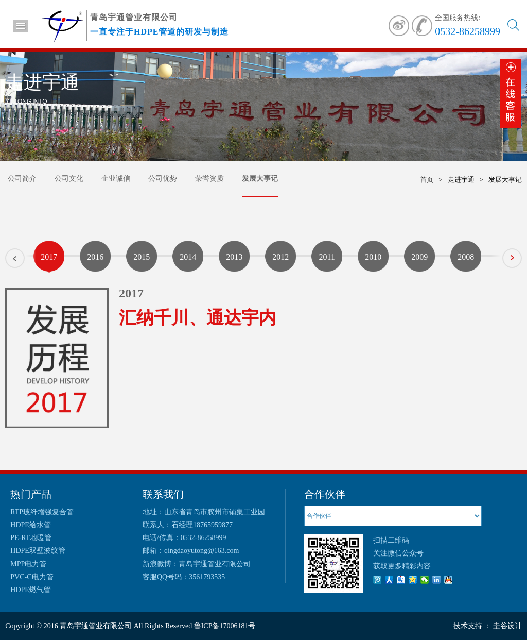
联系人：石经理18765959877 (188, 525)
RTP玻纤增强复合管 (42, 512)
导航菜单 (20, 26)
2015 (141, 256)
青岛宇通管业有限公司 (96, 626)
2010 (373, 256)
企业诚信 (115, 178)
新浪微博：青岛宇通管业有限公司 (197, 564)
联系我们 (163, 494)
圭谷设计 (507, 626)
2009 (419, 256)
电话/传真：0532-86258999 (184, 538)
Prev (5, 261)
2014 (188, 256)
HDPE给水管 (30, 525)
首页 (426, 179)
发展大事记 (260, 178)
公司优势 (162, 178)
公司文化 (69, 178)
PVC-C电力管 (31, 577)
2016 (95, 256)
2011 (327, 256)
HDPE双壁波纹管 (37, 550)
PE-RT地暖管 (30, 538)
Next (521, 254)
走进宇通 (461, 179)
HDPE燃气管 (30, 590)
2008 (466, 256)
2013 (234, 256)
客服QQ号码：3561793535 (184, 577)
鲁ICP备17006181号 (223, 626)
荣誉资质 (209, 178)
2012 (280, 256)
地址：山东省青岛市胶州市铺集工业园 (204, 512)
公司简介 (22, 178)
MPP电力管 (28, 564)
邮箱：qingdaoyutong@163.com (191, 550)
